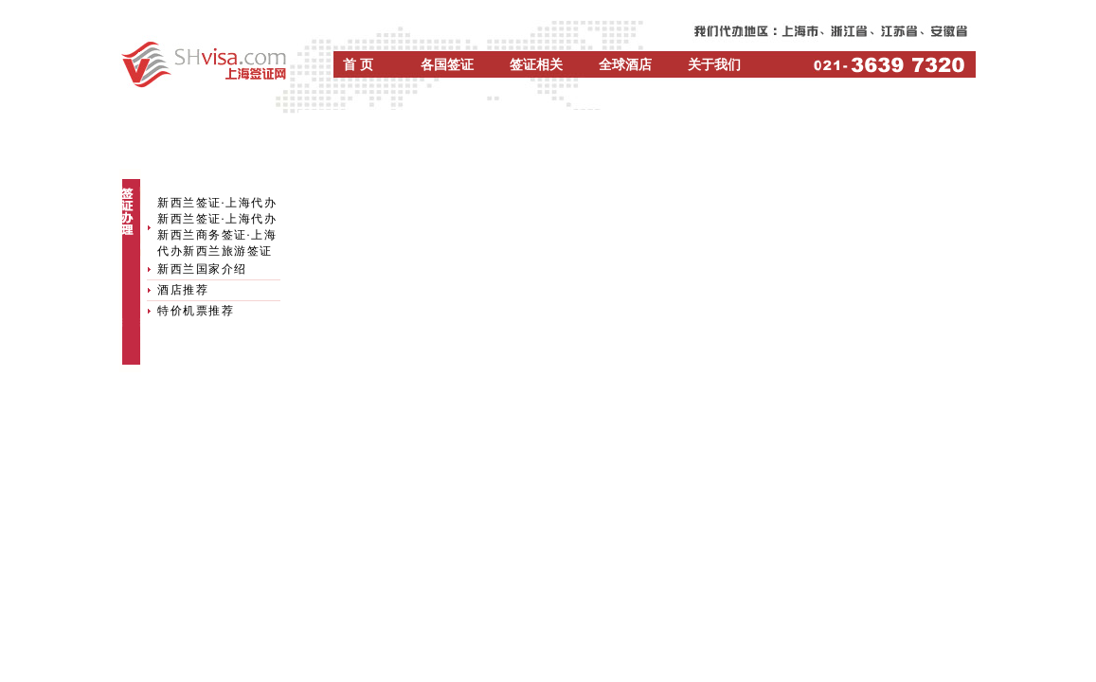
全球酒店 (625, 65)
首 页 (358, 65)
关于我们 (714, 65)
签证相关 (536, 65)
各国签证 (447, 65)
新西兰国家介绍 (202, 269)
